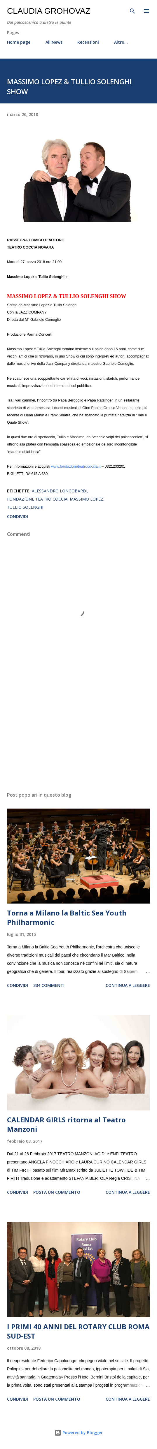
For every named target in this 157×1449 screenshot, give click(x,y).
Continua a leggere (128, 985)
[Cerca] (132, 10)
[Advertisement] (78, 732)
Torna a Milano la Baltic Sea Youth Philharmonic (67, 917)
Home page (18, 42)
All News (54, 42)
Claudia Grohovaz (48, 10)
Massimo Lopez (86, 499)
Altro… (121, 42)
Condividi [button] (17, 516)
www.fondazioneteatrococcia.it (75, 466)
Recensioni (88, 42)
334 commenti (48, 985)
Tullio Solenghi (25, 507)
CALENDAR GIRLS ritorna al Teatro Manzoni (66, 1124)
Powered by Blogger (78, 1432)
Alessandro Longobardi (59, 491)
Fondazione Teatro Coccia (37, 499)
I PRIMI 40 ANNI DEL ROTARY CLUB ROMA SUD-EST (78, 1331)
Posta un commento (56, 1192)
